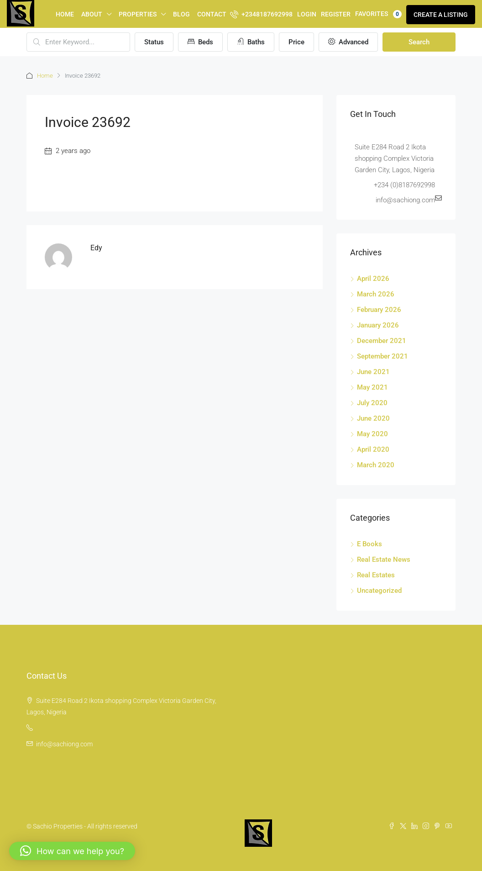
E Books (369, 544)
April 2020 (373, 449)
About (91, 14)
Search (419, 42)
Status (154, 42)
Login (306, 14)
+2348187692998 (261, 14)
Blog (181, 14)
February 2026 (379, 310)
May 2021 (372, 387)
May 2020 (372, 434)
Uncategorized (379, 590)
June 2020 (373, 418)
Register (336, 14)
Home (65, 14)
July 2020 (372, 403)
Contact (211, 14)
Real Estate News (383, 559)
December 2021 (381, 341)
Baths (251, 42)
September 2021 (382, 356)
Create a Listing (441, 14)
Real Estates (376, 575)
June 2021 (373, 372)
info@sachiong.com (64, 744)
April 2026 (373, 278)
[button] (72, 851)
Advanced (348, 42)
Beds (200, 42)
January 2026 (378, 325)
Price (296, 42)
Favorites (378, 14)
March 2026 (375, 294)
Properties (138, 14)
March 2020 (375, 465)
